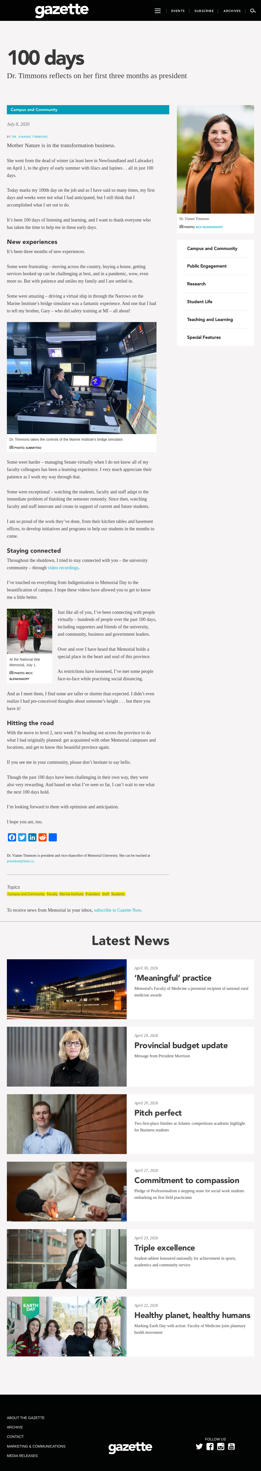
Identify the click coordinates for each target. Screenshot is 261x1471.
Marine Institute (71, 894)
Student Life (199, 301)
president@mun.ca (20, 861)
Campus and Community (26, 894)
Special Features (204, 337)
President (93, 894)
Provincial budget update (181, 1045)
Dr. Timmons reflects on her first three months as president (97, 75)
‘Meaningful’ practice (173, 977)
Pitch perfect (158, 1112)
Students (118, 894)
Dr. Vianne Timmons (30, 136)
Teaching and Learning (210, 319)
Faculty (52, 894)
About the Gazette (26, 1418)
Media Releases (22, 1456)
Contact (15, 1437)
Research (196, 283)
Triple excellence (164, 1247)
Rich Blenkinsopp (209, 227)
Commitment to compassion (186, 1180)
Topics (13, 887)
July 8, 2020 (18, 124)
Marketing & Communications (36, 1446)
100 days (45, 57)
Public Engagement (207, 266)
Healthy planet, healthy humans (192, 1315)
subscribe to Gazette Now (117, 910)
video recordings (63, 567)
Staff (105, 894)
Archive (15, 1427)
